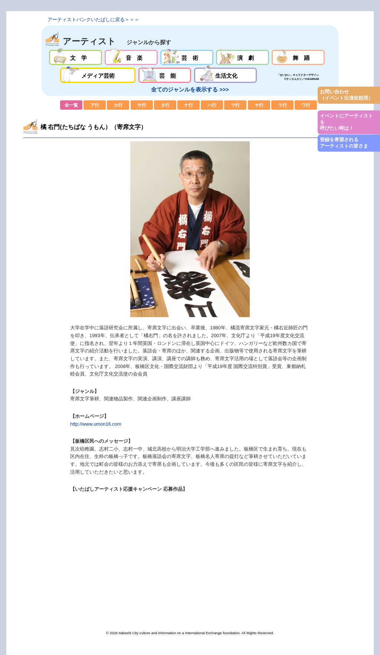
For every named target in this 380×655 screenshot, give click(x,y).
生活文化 (225, 75)
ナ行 (188, 105)
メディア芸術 (98, 75)
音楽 (131, 57)
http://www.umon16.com (95, 424)
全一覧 (71, 105)
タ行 (165, 105)
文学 (75, 57)
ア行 (94, 105)
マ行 (235, 105)
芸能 (165, 75)
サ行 (142, 105)
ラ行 (282, 105)
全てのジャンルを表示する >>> (190, 90)
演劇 (242, 57)
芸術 (186, 57)
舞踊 (298, 57)
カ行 (118, 105)
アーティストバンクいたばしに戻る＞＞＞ (93, 19)
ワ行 (306, 105)
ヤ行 (259, 105)
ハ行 (212, 105)
